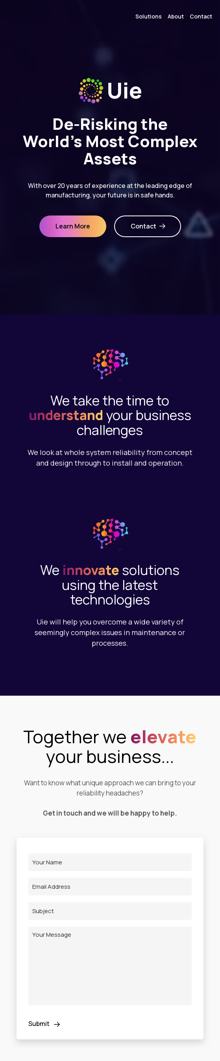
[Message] (110, 966)
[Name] (110, 862)
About (176, 16)
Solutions (148, 16)
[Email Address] (110, 886)
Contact (201, 16)
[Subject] (110, 911)
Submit (45, 1024)
